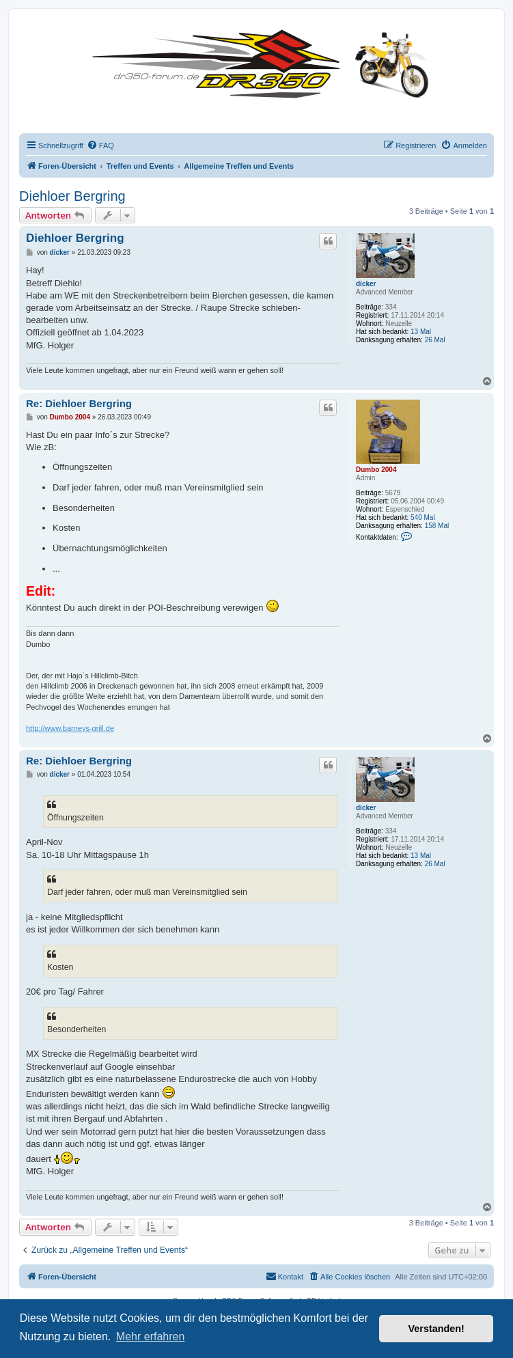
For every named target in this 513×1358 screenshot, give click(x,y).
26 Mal (435, 340)
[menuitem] (100, 145)
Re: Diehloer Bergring (79, 403)
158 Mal (437, 525)
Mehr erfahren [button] (150, 1336)
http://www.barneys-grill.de (70, 728)
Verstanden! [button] (436, 1328)
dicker (366, 284)
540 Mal (423, 517)
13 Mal (421, 331)
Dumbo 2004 (376, 469)
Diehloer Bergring (72, 196)
